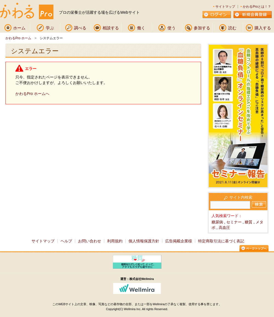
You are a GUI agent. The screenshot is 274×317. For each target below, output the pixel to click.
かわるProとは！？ (257, 7)
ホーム (19, 28)
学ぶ (50, 28)
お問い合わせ (89, 241)
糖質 (248, 222)
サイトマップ (225, 7)
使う (171, 28)
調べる (80, 28)
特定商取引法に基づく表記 (221, 241)
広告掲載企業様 (178, 241)
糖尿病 (217, 222)
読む (232, 28)
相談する (110, 28)
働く (141, 28)
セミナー (234, 222)
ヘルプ (66, 241)
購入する (263, 28)
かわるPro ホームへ (32, 93)
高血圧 (224, 227)
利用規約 (114, 241)
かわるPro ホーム (18, 38)
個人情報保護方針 (144, 241)
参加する (202, 28)
